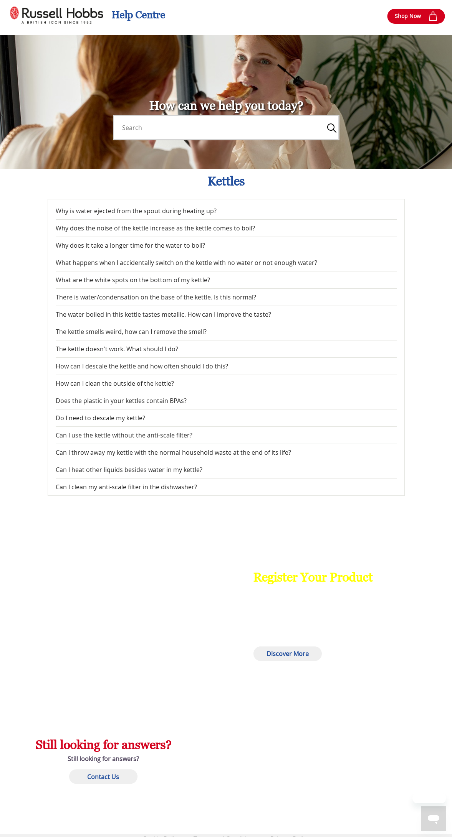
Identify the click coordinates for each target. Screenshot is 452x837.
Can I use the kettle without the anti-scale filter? (124, 435)
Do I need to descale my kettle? (100, 418)
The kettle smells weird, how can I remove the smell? (131, 331)
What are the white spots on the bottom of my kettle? (133, 280)
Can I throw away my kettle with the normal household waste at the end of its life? (173, 452)
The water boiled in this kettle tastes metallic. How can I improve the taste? (163, 314)
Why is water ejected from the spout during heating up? (136, 211)
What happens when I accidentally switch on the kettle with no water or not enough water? (186, 262)
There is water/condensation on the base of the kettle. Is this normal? (156, 297)
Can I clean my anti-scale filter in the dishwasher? (126, 487)
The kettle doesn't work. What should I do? (117, 349)
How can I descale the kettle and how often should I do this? (142, 366)
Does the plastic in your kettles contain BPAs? (121, 400)
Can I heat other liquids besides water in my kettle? (129, 469)
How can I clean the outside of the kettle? (115, 383)
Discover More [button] (288, 654)
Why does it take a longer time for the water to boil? (130, 245)
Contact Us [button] (103, 776)
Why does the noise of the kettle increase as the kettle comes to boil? (155, 228)
